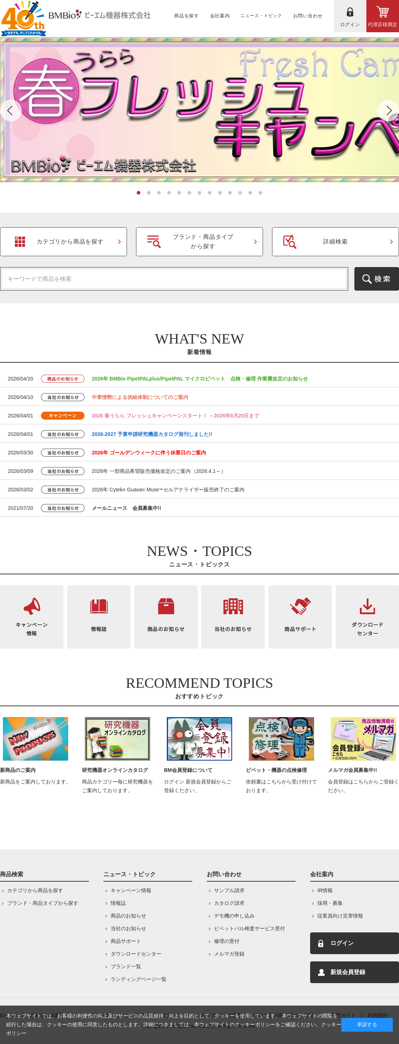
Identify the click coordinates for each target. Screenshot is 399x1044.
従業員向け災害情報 (340, 916)
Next (388, 110)
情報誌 (118, 903)
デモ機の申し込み (234, 916)
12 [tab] (250, 193)
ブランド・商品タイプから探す (42, 903)
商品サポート (126, 941)
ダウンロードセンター (136, 954)
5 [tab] (179, 193)
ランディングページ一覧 (138, 979)
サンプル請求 (229, 890)
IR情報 (325, 890)
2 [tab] (149, 193)
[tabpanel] (199, 109)
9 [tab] (220, 193)
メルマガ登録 (229, 954)
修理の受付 (226, 941)
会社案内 (321, 874)
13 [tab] (260, 193)
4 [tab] (169, 193)
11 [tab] (240, 193)
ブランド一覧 (126, 966)
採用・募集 (330, 903)
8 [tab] (209, 193)
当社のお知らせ (128, 928)
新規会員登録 (347, 972)
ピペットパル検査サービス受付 (249, 928)
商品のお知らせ (128, 916)
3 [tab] (159, 193)
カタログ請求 (229, 903)
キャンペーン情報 (131, 890)
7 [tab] (199, 193)
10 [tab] (230, 193)
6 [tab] (189, 193)
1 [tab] (138, 193)
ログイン (342, 943)
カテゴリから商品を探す (35, 890)
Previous (11, 110)
